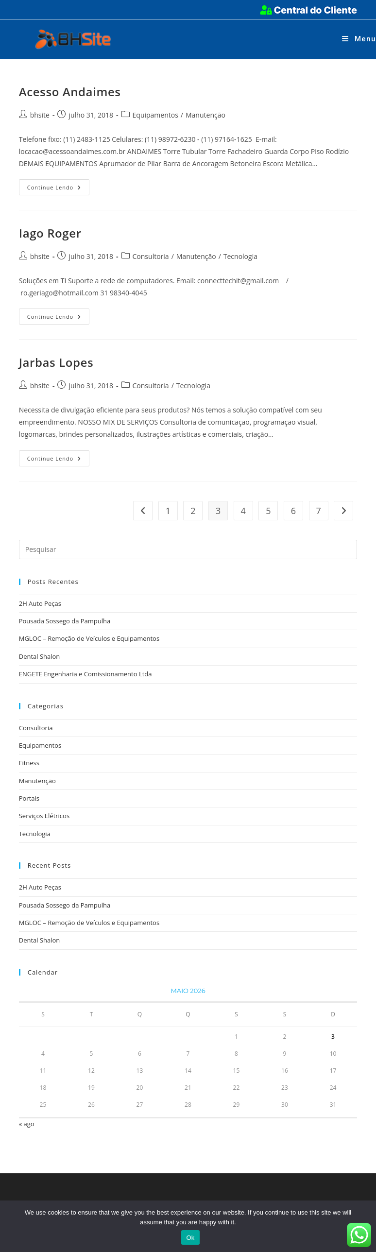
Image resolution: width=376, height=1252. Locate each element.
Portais (29, 798)
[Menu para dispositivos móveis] (359, 38)
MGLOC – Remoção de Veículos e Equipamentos (89, 638)
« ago (26, 1123)
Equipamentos (155, 115)
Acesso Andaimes (70, 92)
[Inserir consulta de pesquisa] (188, 549)
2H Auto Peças (40, 603)
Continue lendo (58, 189)
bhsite (40, 115)
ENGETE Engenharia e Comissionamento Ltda (85, 673)
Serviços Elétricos (44, 815)
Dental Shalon (39, 656)
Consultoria (151, 256)
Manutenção (205, 115)
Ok (190, 1237)
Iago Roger (50, 233)
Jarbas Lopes (56, 362)
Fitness (29, 762)
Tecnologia (240, 256)
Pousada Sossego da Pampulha (65, 621)
